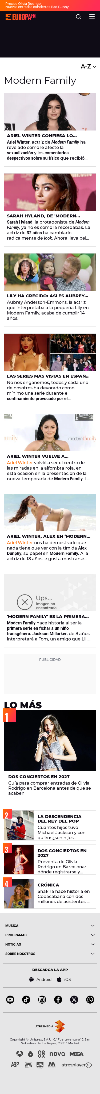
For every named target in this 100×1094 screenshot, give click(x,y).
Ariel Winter (20, 462)
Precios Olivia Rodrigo (23, 4)
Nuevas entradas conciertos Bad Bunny (37, 7)
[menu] (92, 15)
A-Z (88, 66)
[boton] (72, 925)
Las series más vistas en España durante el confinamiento (48, 378)
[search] (78, 17)
